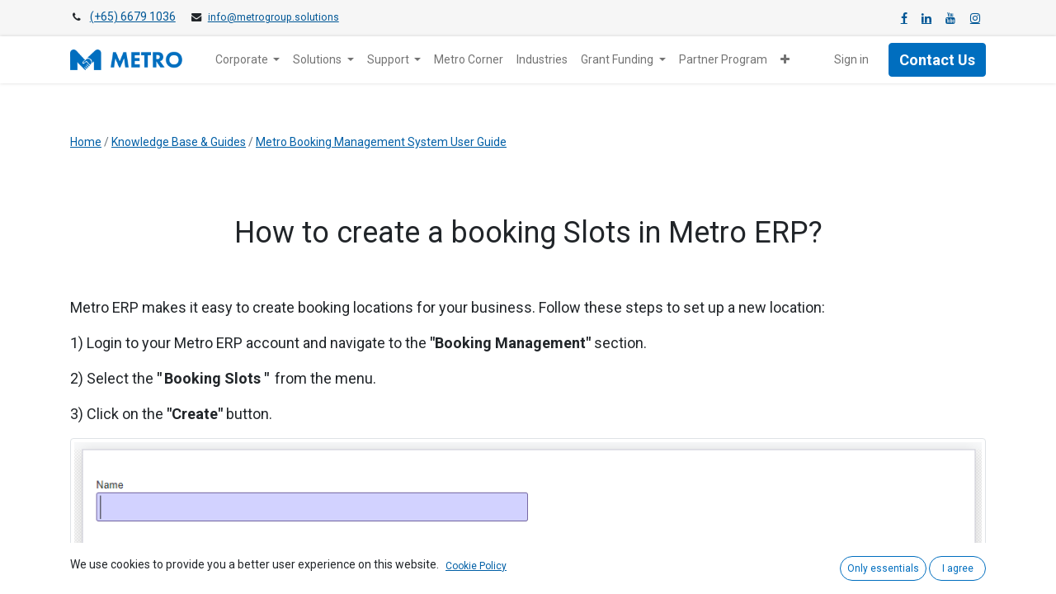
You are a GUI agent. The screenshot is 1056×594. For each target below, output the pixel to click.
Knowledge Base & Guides (178, 141)
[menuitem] (468, 60)
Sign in (851, 59)
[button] (785, 60)
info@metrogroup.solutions (273, 17)
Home (85, 141)
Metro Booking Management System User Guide (381, 141)
